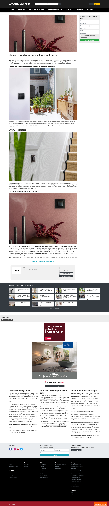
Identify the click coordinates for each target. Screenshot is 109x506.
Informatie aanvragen (36, 10)
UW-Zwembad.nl (43, 475)
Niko (10, 60)
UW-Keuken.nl (43, 468)
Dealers (72, 494)
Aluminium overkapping (76, 470)
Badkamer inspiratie (75, 472)
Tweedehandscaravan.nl (76, 464)
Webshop (68, 10)
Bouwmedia (25, 502)
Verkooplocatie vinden (54, 10)
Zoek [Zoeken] (59, 3)
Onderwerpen (20, 10)
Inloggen (10, 464)
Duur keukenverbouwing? (76, 479)
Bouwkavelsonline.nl (44, 477)
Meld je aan (54, 455)
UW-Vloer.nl (42, 472)
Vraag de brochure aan (15, 257)
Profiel (66, 268)
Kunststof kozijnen (75, 486)
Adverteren (26, 464)
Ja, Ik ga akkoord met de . (88, 36)
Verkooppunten (66, 273)
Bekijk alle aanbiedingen (54, 386)
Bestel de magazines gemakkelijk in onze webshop (23, 424)
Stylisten (89, 10)
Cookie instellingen (13, 477)
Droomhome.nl (58, 468)
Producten (66, 270)
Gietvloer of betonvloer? (76, 481)
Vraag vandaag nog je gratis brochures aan (83, 435)
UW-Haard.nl (42, 466)
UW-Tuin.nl (42, 470)
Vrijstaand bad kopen (75, 477)
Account (91, 4)
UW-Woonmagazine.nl (44, 473)
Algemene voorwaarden (14, 472)
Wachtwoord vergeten (13, 466)
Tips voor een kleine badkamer (77, 473)
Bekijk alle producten (54, 308)
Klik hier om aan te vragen (101, 503)
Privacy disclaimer (12, 475)
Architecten (79, 10)
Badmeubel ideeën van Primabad (77, 475)
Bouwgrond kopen (74, 484)
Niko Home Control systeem (42, 253)
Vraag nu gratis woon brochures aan (42, 261)
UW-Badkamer (43, 464)
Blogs (72, 492)
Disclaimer (11, 473)
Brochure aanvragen (66, 276)
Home (12, 10)
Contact (26, 466)
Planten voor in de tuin (75, 483)
